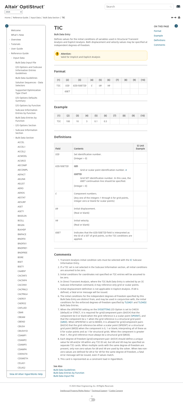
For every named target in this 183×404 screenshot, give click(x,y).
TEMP (20, 245)
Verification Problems (22, 360)
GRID (63, 322)
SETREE (21, 70)
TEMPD (21, 254)
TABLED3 (22, 194)
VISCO (21, 332)
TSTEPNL (22, 309)
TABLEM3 (22, 217)
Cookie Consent (116, 390)
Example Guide (19, 355)
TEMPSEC (22, 263)
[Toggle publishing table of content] (6, 26)
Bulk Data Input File (63, 376)
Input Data (36, 17)
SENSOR (22, 33)
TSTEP (21, 305)
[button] (16, 29)
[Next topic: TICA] (175, 18)
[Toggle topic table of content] (176, 26)
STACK (21, 144)
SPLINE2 (22, 130)
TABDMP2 (23, 176)
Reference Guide (20, 17)
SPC (20, 84)
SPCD (20, 98)
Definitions (159, 40)
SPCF (20, 107)
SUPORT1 (22, 157)
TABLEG (22, 203)
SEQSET (22, 42)
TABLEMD (23, 226)
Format (157, 31)
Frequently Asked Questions (26, 364)
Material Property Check (28, 341)
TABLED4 (22, 199)
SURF (20, 162)
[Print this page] (179, 18)
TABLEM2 (22, 213)
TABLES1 (22, 231)
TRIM (20, 300)
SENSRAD (23, 38)
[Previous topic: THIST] (172, 18)
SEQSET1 (22, 47)
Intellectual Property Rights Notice (75, 390)
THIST (21, 272)
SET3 (20, 65)
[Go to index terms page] (174, 8)
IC (131, 260)
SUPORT (22, 153)
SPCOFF (21, 111)
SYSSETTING (104, 309)
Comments (159, 45)
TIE (19, 286)
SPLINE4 (22, 134)
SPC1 (20, 88)
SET (19, 56)
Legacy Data (19, 351)
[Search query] (139, 7)
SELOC (21, 29)
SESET (21, 52)
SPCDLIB (22, 102)
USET (20, 323)
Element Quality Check (27, 337)
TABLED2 (22, 190)
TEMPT (21, 268)
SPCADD (22, 93)
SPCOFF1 (22, 116)
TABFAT (21, 180)
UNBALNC (23, 318)
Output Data (19, 346)
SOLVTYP (22, 79)
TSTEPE (21, 314)
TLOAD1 (22, 291)
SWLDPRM (23, 167)
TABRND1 (23, 240)
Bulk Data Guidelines (64, 370)
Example (158, 35)
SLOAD (21, 75)
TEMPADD (23, 249)
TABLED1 (22, 185)
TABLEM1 (22, 208)
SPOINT (22, 139)
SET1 (20, 61)
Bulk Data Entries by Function (68, 373)
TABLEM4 (22, 222)
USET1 (21, 328)
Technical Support (99, 390)
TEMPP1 (22, 259)
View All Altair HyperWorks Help (26, 374)
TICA (20, 282)
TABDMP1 (23, 171)
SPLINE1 (22, 125)
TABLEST (22, 236)
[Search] (170, 7)
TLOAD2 (22, 295)
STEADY (22, 148)
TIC (63, 17)
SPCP (20, 121)
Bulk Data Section (51, 17)
